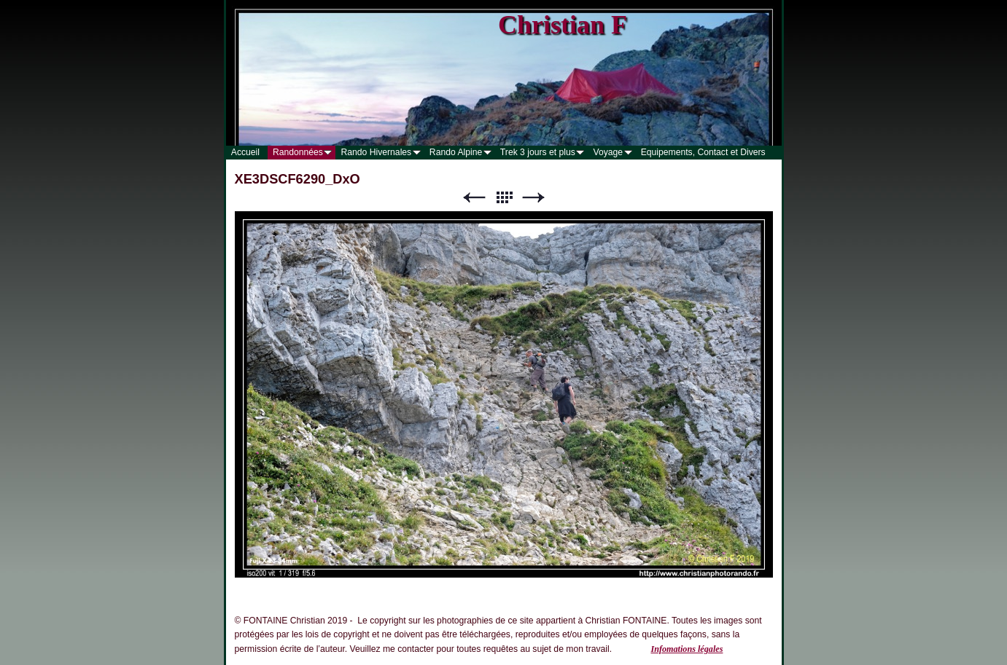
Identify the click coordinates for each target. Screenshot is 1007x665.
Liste (503, 197)
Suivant (533, 197)
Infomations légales (686, 649)
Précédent (474, 197)
